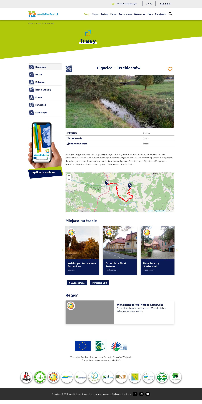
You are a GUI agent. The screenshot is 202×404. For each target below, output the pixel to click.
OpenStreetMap (160, 211)
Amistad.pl (125, 398)
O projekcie (160, 14)
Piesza (35, 74)
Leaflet (150, 211)
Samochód (37, 104)
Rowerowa (49, 23)
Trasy (86, 14)
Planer (113, 14)
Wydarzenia (139, 14)
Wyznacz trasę (77, 283)
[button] (169, 101)
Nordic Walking (40, 89)
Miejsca (95, 14)
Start (30, 23)
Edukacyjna (38, 112)
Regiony (104, 14)
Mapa (150, 14)
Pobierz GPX (99, 283)
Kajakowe (37, 82)
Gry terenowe (125, 14)
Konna (35, 97)
